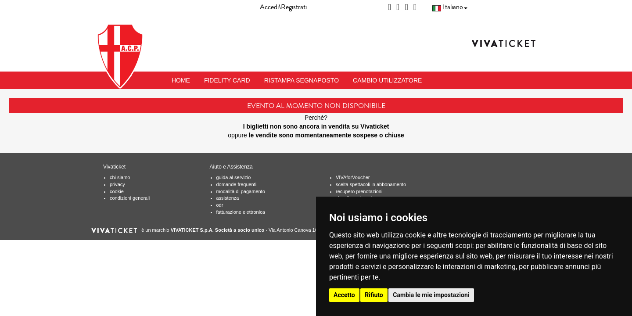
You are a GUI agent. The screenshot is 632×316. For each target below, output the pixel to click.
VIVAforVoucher (353, 177)
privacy (117, 184)
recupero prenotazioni (359, 191)
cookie (117, 191)
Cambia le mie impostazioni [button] (431, 294)
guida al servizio (233, 177)
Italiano (449, 7)
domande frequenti (236, 184)
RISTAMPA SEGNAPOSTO (301, 80)
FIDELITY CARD (227, 80)
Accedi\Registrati (283, 7)
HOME (181, 80)
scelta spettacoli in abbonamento (371, 184)
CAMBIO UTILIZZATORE (387, 80)
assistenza (227, 198)
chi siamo (120, 177)
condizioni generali (130, 198)
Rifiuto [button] (374, 294)
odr (219, 205)
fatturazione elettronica (240, 212)
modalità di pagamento (240, 191)
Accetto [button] (344, 294)
